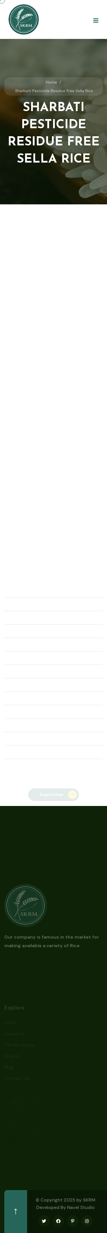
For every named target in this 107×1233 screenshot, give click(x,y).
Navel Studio (81, 1207)
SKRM (89, 1200)
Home (51, 82)
